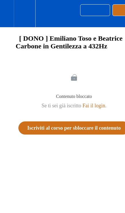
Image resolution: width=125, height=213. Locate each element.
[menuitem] (24, 13)
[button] (7, 13)
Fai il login (93, 106)
